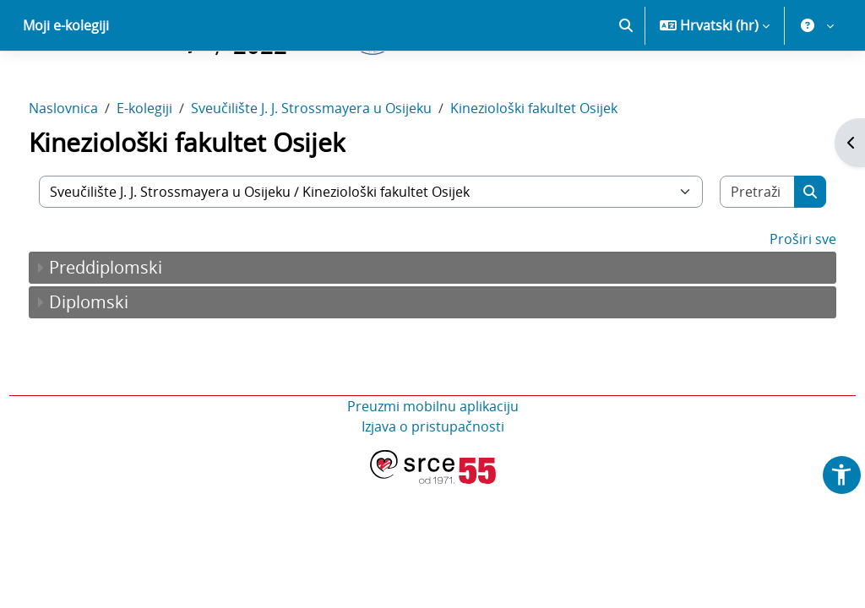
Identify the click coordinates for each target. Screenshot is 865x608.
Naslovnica (94, 167)
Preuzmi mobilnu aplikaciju (433, 465)
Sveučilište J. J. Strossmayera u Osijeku (342, 167)
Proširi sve (771, 298)
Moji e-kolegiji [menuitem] (66, 84)
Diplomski (120, 361)
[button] (626, 84)
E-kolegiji (176, 167)
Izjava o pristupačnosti (433, 485)
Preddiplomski (136, 326)
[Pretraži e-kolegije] (730, 251)
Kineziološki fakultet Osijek (565, 167)
